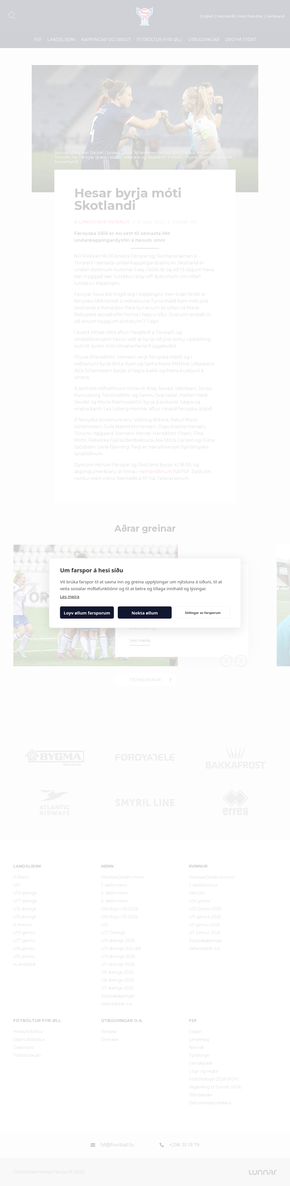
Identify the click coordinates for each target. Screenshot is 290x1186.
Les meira (69, 596)
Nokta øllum (145, 612)
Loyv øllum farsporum (87, 612)
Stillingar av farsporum (203, 612)
